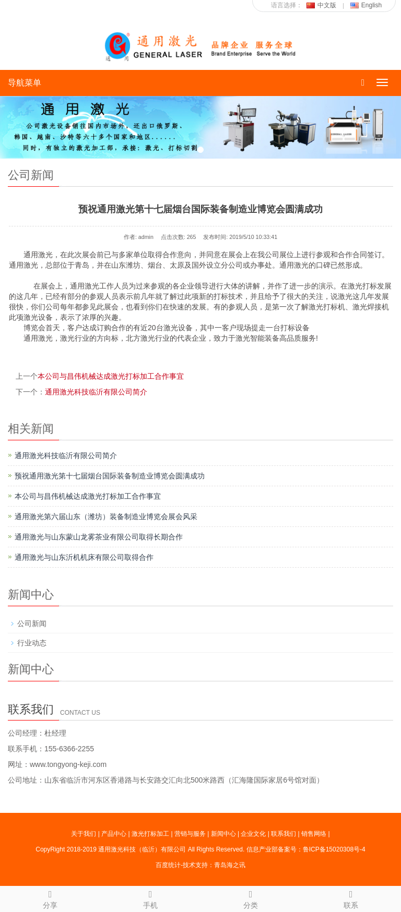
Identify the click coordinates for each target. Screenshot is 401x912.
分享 (50, 897)
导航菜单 (24, 82)
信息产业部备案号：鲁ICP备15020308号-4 (305, 849)
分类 (250, 897)
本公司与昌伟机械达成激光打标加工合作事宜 (111, 376)
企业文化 (253, 833)
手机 (150, 897)
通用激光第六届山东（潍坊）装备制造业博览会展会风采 (106, 516)
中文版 (321, 5)
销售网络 (313, 833)
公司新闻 (31, 623)
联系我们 (283, 833)
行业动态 (31, 643)
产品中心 (113, 833)
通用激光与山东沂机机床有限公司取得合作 (84, 557)
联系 (351, 897)
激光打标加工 (150, 833)
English (366, 5)
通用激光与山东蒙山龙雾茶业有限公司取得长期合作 (99, 537)
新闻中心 (223, 833)
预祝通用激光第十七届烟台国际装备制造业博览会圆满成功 (110, 476)
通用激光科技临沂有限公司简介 (96, 392)
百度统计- (169, 865)
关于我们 (83, 833)
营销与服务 (190, 833)
